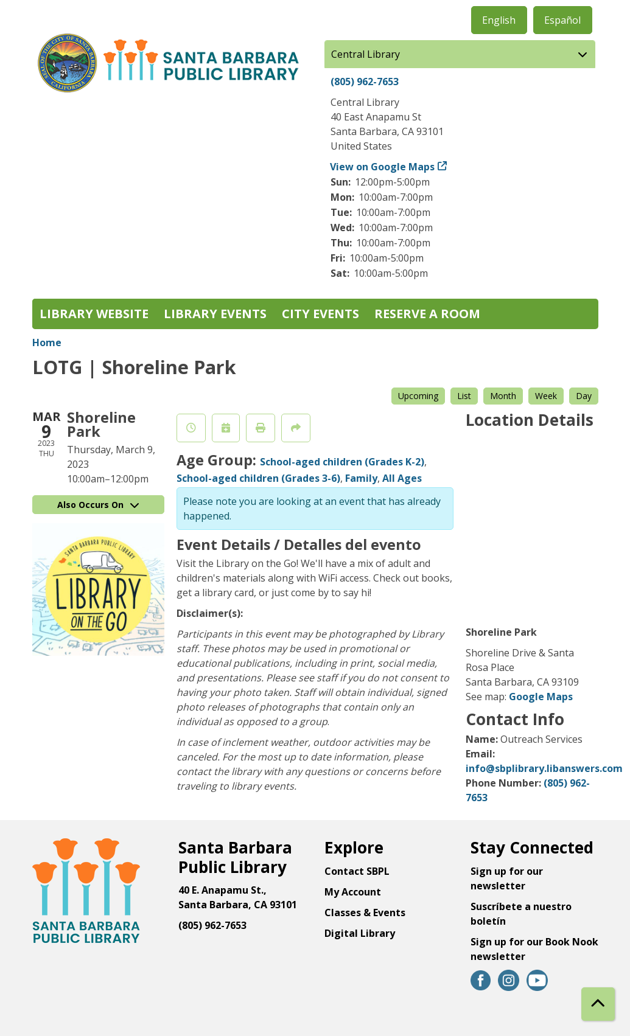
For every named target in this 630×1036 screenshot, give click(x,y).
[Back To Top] (598, 1004)
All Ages (402, 478)
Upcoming (418, 396)
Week (546, 396)
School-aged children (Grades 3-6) (258, 478)
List (464, 396)
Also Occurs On (98, 504)
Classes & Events (364, 912)
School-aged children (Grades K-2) (342, 461)
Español (562, 20)
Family (361, 478)
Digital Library (359, 933)
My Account (352, 892)
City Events (320, 313)
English (499, 20)
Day (584, 396)
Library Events (215, 313)
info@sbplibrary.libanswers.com (544, 768)
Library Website (94, 313)
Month (503, 396)
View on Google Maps (383, 166)
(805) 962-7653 (365, 81)
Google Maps (541, 696)
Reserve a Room (427, 313)
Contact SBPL (357, 871)
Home (46, 342)
